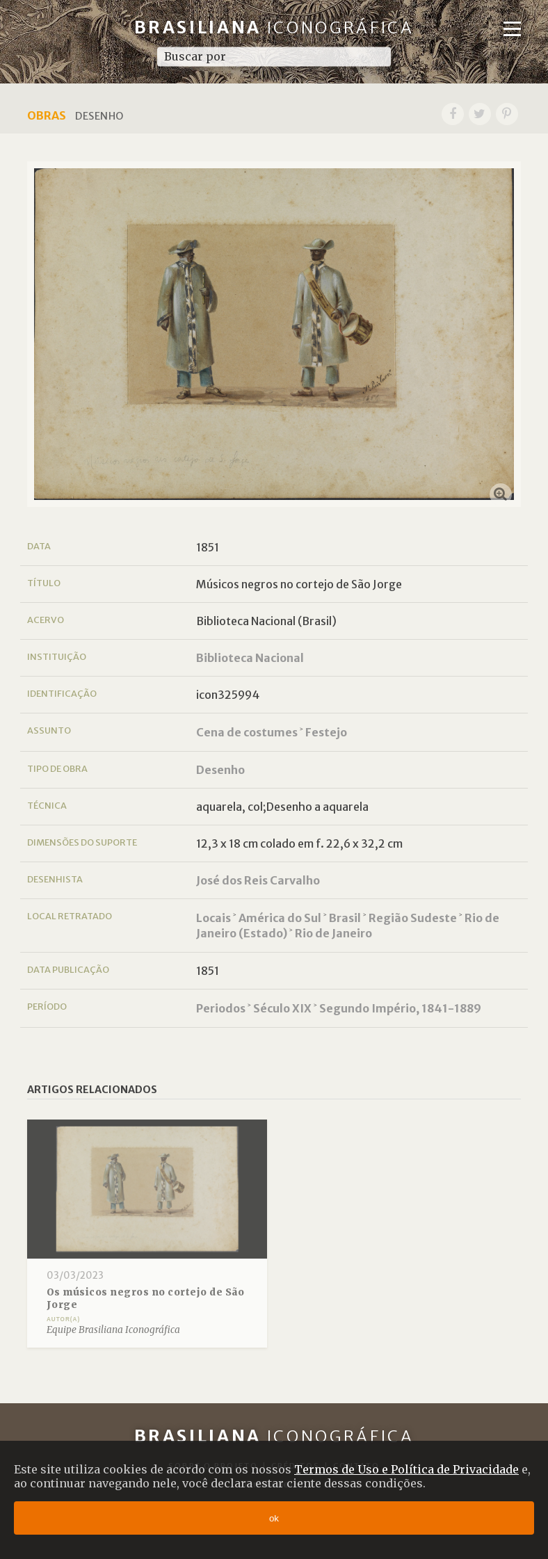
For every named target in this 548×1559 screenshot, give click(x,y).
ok (274, 1518)
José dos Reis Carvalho (258, 880)
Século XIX (282, 1008)
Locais (213, 918)
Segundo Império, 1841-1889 (400, 1008)
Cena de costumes (247, 732)
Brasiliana (274, 27)
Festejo (326, 732)
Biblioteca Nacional (250, 658)
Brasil (345, 918)
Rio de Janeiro (333, 933)
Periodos (220, 1008)
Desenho (220, 770)
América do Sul (280, 918)
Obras (46, 115)
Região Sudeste (413, 918)
